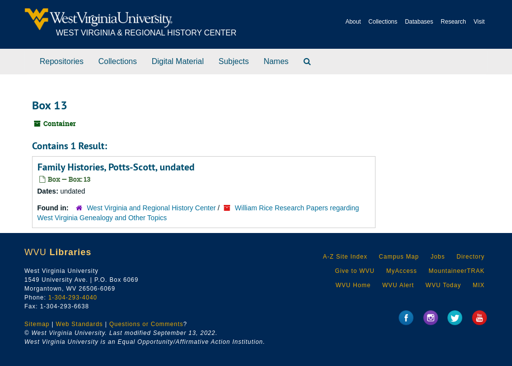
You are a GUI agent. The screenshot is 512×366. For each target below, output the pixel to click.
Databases (419, 21)
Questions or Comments (146, 324)
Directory (470, 256)
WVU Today (443, 285)
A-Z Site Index (345, 256)
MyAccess (401, 270)
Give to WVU (355, 270)
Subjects (234, 61)
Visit (479, 21)
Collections (383, 21)
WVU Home (353, 285)
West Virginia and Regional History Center (151, 208)
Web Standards (79, 324)
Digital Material (178, 61)
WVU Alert (398, 285)
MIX (478, 285)
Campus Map (399, 256)
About (353, 21)
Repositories (62, 61)
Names (276, 61)
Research (453, 21)
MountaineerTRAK (457, 270)
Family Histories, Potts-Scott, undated (116, 167)
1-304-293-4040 (72, 297)
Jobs (438, 256)
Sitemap (37, 324)
